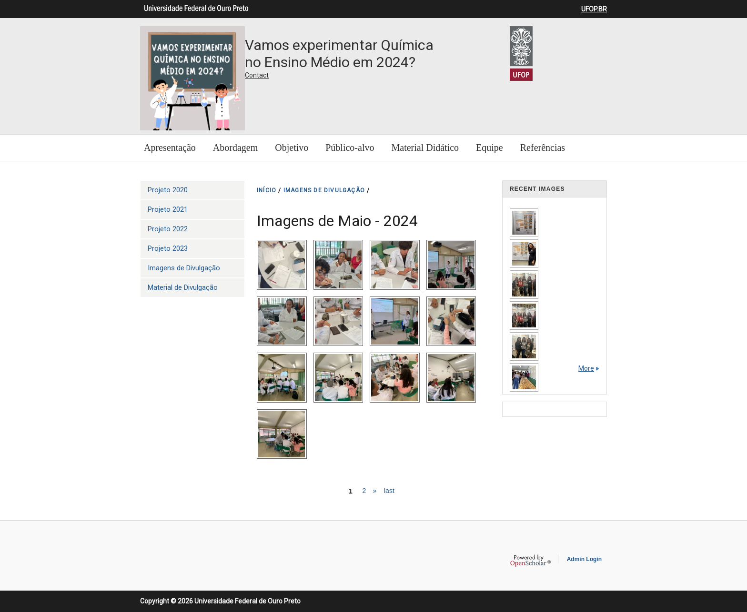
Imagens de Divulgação (184, 268)
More (586, 368)
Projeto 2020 (168, 190)
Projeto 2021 (168, 209)
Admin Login (584, 559)
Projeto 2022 (168, 229)
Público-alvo (349, 147)
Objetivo (291, 147)
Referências (542, 147)
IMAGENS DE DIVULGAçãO (324, 190)
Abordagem (235, 147)
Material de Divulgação (183, 287)
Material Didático (425, 147)
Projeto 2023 (168, 248)
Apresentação (170, 147)
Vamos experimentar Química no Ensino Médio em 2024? (339, 53)
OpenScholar (530, 560)
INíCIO (266, 190)
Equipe (489, 147)
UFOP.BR (594, 9)
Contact (257, 75)
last (389, 490)
